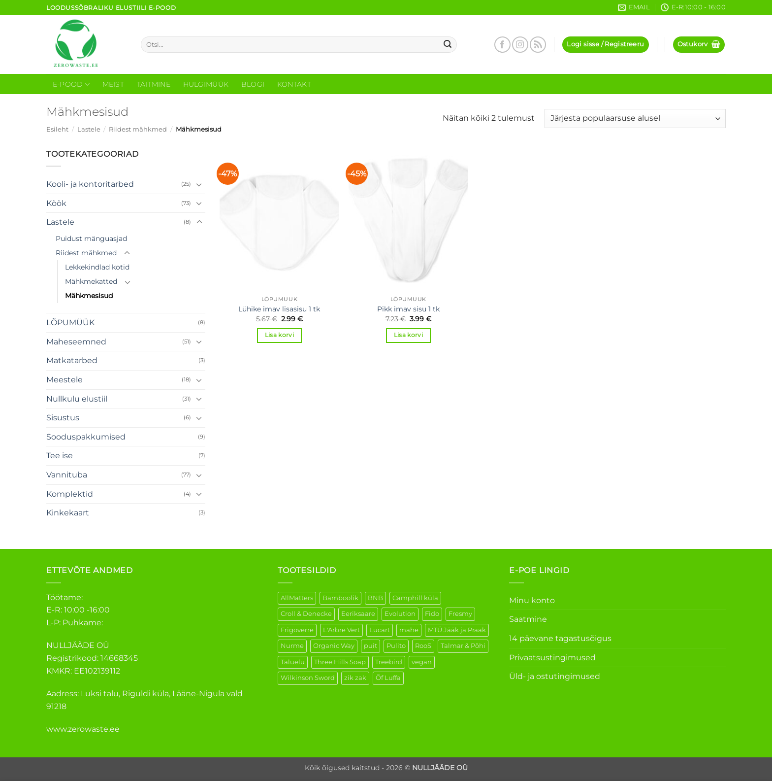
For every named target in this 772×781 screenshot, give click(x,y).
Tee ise (59, 455)
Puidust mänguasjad (91, 238)
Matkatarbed (71, 360)
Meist (113, 84)
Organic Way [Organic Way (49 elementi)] (333, 645)
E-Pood (71, 84)
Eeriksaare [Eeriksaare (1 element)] (358, 613)
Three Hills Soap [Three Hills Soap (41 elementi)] (340, 662)
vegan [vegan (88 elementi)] (422, 662)
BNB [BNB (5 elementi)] (375, 598)
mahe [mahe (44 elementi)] (408, 630)
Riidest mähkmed (138, 129)
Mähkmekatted (91, 281)
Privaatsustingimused (552, 657)
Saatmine (528, 619)
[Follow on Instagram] (520, 44)
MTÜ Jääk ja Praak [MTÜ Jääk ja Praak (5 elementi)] (457, 630)
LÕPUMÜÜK (70, 322)
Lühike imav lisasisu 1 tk (279, 309)
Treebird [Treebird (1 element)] (388, 662)
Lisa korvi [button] (279, 335)
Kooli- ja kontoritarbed (90, 184)
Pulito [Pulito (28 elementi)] (396, 645)
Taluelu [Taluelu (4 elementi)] (293, 662)
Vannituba (66, 474)
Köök (56, 203)
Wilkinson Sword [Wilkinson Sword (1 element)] (308, 677)
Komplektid (69, 494)
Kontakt (294, 84)
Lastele (88, 129)
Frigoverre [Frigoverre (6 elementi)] (297, 630)
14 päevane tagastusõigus (560, 638)
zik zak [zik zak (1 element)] (355, 677)
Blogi (252, 84)
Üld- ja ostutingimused (554, 676)
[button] (605, 44)
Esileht (57, 129)
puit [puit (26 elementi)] (370, 645)
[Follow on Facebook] (502, 44)
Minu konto (532, 600)
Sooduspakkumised (86, 436)
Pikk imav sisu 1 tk (408, 309)
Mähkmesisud (89, 295)
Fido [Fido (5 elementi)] (432, 613)
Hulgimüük (206, 84)
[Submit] (448, 44)
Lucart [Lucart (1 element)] (379, 630)
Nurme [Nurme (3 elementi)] (292, 645)
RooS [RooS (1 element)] (423, 645)
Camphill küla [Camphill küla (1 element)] (415, 598)
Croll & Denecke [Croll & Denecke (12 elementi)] (306, 613)
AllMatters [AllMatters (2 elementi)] (297, 598)
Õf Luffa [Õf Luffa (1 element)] (388, 677)
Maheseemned (76, 341)
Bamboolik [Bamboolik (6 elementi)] (340, 598)
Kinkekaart (67, 512)
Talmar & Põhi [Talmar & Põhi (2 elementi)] (463, 645)
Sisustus (62, 417)
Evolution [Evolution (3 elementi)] (400, 613)
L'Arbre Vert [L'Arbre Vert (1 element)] (341, 630)
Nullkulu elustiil (76, 399)
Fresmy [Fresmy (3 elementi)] (460, 613)
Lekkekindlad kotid (97, 267)
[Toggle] (199, 184)
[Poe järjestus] (635, 118)
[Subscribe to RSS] (538, 44)
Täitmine (153, 84)
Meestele (64, 379)
